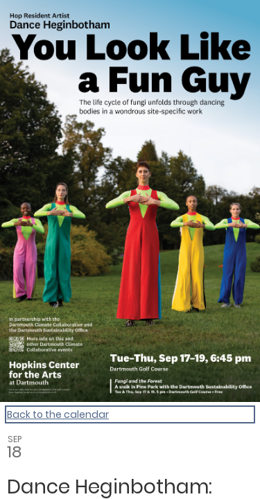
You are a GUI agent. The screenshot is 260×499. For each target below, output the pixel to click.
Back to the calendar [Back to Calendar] (58, 414)
